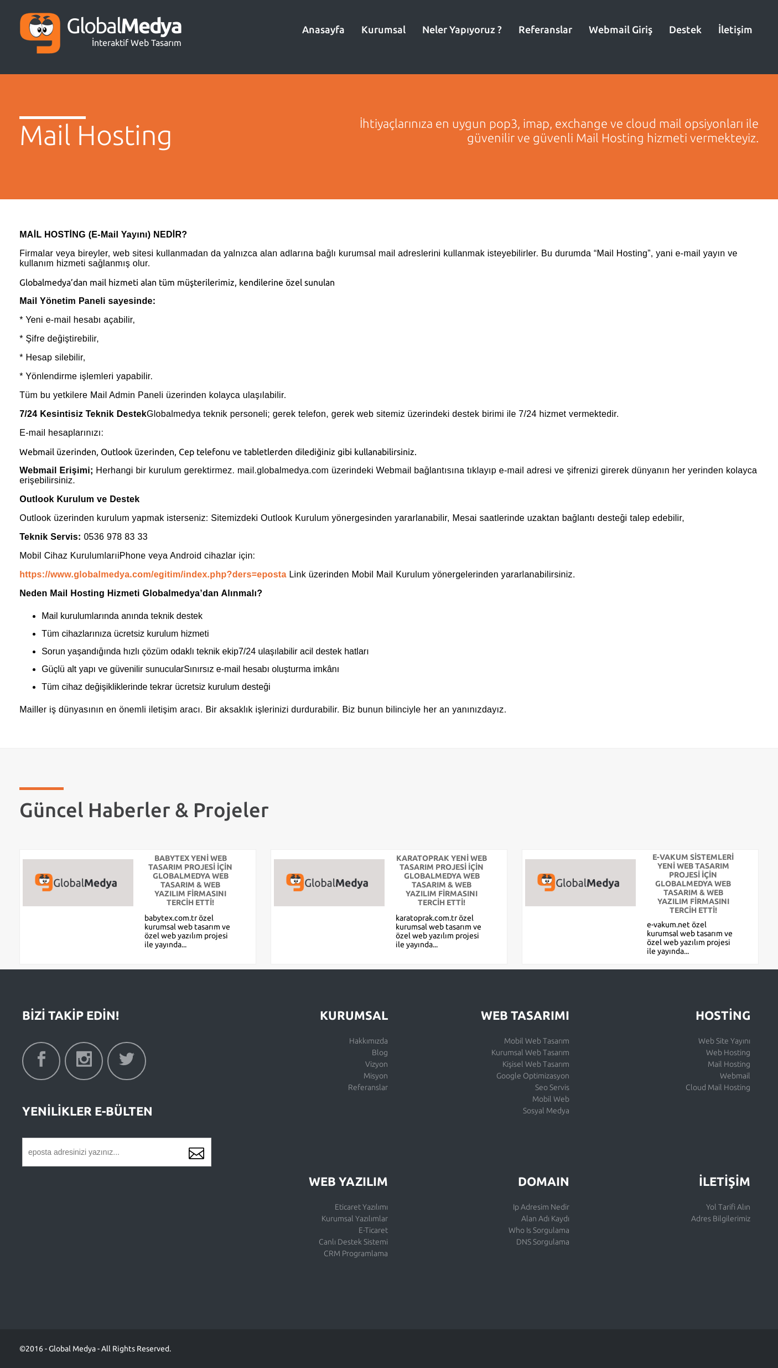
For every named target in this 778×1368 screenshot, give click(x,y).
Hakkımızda (368, 1040)
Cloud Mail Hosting (718, 1087)
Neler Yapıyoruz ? (462, 29)
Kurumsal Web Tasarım (530, 1052)
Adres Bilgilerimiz (720, 1218)
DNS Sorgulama (542, 1241)
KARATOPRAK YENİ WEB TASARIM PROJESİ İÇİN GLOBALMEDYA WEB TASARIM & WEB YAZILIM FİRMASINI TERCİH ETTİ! (441, 880)
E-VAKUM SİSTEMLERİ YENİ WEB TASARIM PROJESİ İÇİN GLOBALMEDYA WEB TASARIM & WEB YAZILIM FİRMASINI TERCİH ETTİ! (693, 884)
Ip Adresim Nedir (541, 1206)
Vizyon (376, 1064)
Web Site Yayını (724, 1040)
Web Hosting (728, 1052)
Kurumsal (383, 29)
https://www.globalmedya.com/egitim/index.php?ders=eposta (153, 574)
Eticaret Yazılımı (361, 1206)
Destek (685, 29)
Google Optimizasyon (532, 1075)
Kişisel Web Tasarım (535, 1064)
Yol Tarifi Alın (728, 1206)
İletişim (735, 29)
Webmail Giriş (620, 29)
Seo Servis (552, 1087)
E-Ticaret (373, 1230)
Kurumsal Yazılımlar (354, 1218)
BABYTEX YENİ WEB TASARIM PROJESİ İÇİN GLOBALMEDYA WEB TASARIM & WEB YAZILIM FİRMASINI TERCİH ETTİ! (190, 880)
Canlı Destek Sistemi (353, 1241)
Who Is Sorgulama (539, 1230)
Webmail (735, 1075)
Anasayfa (323, 29)
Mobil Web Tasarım (536, 1040)
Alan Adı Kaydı (545, 1218)
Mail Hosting (729, 1064)
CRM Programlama (356, 1253)
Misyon (376, 1075)
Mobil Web (550, 1099)
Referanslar (545, 29)
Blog (380, 1052)
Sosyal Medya (546, 1110)
